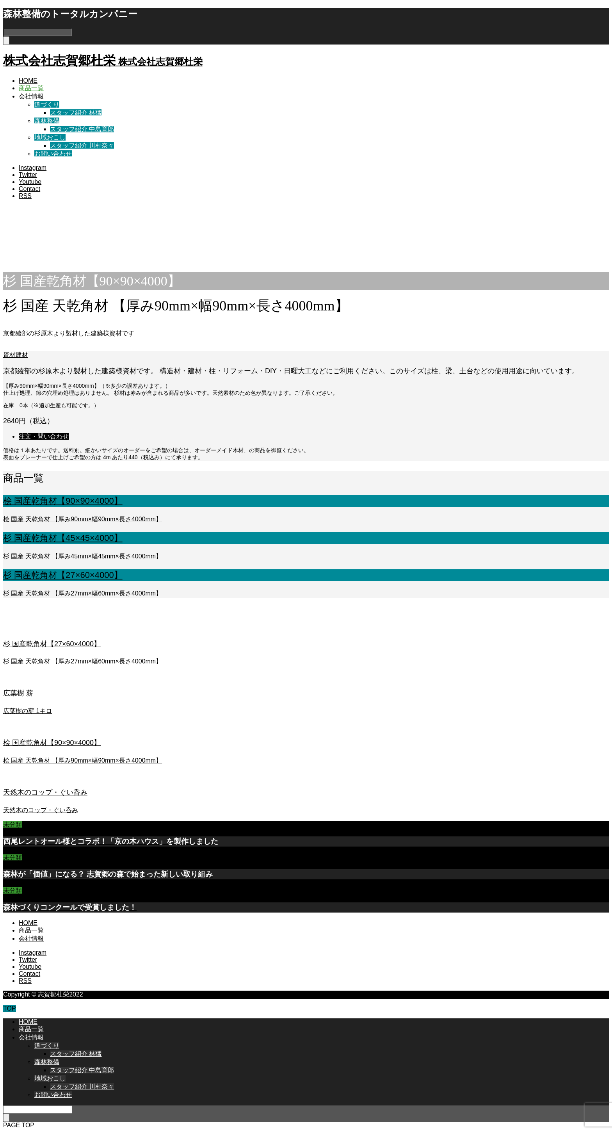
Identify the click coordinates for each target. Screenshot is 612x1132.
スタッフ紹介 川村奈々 (82, 145)
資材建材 (15, 354)
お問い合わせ (53, 153)
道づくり (46, 104)
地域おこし (50, 137)
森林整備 (46, 121)
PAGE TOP (18, 1125)
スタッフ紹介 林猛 (75, 112)
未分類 (12, 824)
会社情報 (31, 96)
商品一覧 (31, 88)
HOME (28, 80)
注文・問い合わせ (44, 436)
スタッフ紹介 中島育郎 (82, 129)
